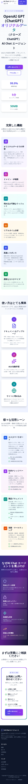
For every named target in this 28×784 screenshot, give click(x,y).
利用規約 (20, 779)
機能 (2, 747)
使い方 (3, 750)
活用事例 (3, 752)
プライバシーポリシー (11, 779)
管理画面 (3, 769)
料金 (2, 754)
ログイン (15, 2)
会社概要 (3, 762)
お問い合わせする (22, 2)
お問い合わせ (4, 764)
